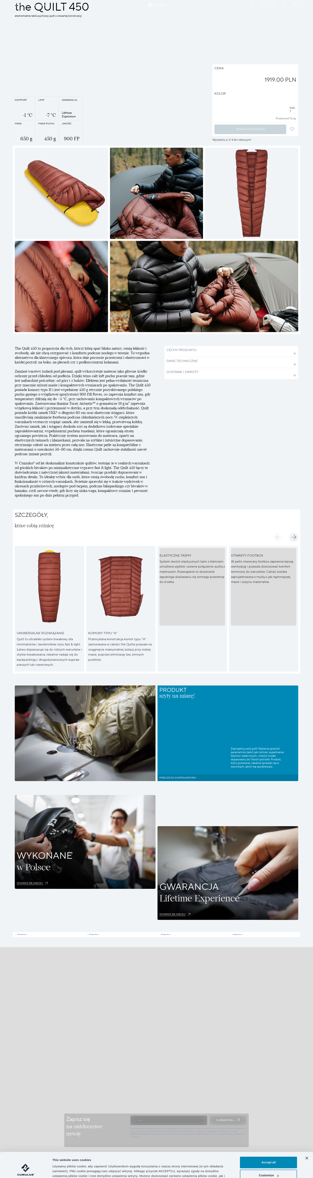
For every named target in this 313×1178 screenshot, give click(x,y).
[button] (277, 537)
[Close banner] (306, 1136)
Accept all (268, 1140)
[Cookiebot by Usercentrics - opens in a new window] (25, 1170)
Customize (269, 1153)
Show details (61, 1170)
